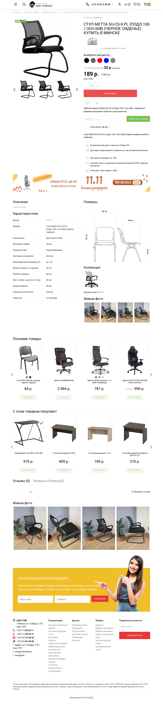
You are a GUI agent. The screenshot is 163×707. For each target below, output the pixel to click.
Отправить (100, 605)
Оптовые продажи (57, 637)
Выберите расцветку (97, 55)
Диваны (99, 631)
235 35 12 (26, 640)
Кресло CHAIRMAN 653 (64, 385)
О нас (51, 640)
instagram (20, 661)
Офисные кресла (49, 12)
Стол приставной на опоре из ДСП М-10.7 (135, 460)
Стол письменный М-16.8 (64, 459)
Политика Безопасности (55, 673)
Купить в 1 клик (138, 111)
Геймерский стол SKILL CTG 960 (28, 459)
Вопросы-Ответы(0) (49, 487)
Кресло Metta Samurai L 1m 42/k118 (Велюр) (99, 386)
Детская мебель (103, 646)
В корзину (115, 85)
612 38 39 (100, 4)
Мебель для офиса (31, 12)
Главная (16, 12)
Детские (76, 646)
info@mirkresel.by (24, 657)
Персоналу (77, 634)
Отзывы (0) (21, 487)
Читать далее (19, 236)
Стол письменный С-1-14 (99, 459)
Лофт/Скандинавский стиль (103, 652)
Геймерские (77, 643)
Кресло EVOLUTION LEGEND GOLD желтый (135, 386)
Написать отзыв (140, 498)
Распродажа (54, 677)
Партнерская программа (54, 660)
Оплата (52, 646)
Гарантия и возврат (57, 649)
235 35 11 (26, 636)
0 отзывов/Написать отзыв (114, 48)
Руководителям (79, 631)
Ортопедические (80, 640)
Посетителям (78, 637)
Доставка (53, 643)
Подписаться (134, 641)
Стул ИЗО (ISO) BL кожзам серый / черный (28, 386)
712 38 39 (26, 643)
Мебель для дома (104, 637)
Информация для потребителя (56, 654)
